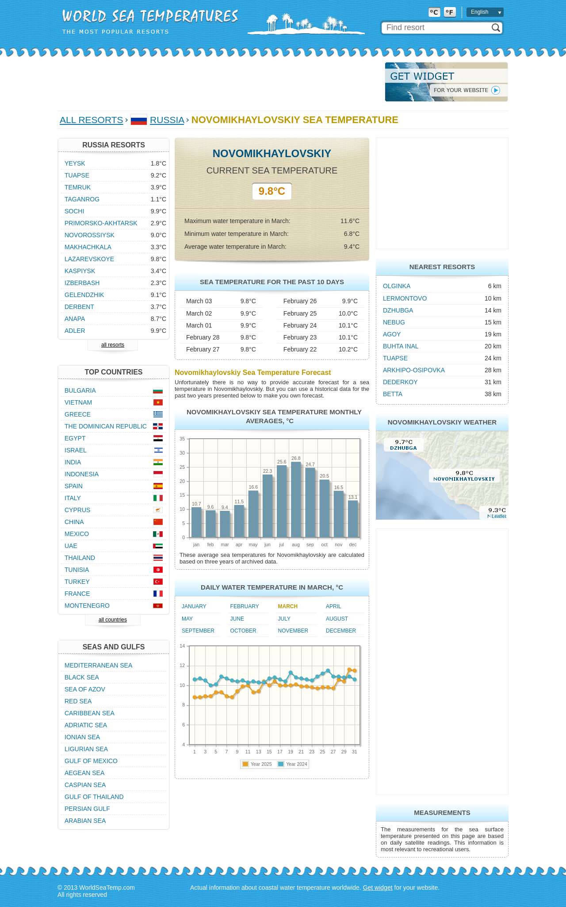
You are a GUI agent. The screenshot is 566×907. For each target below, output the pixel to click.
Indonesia (82, 474)
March (288, 606)
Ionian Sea (82, 737)
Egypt (75, 438)
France (77, 593)
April (333, 606)
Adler (75, 330)
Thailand (80, 557)
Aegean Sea (84, 772)
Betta (392, 394)
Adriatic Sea (86, 725)
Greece (78, 414)
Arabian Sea (85, 820)
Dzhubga (398, 310)
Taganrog (82, 199)
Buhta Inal (401, 346)
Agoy (392, 334)
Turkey (77, 581)
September (198, 631)
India (73, 462)
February (244, 606)
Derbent (79, 306)
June (237, 619)
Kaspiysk (80, 270)
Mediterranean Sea (98, 665)
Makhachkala (88, 247)
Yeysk (75, 163)
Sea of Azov (85, 689)
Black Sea (82, 677)
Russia (167, 120)
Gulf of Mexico (91, 760)
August (337, 619)
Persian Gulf (87, 808)
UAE (71, 545)
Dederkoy (400, 382)
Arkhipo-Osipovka (414, 370)
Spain (74, 486)
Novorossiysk (90, 235)
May (187, 619)
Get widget (378, 887)
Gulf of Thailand (94, 796)
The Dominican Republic (106, 426)
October (243, 631)
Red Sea (78, 701)
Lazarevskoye (89, 258)
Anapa (75, 318)
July (284, 619)
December (341, 631)
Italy (73, 498)
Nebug (394, 322)
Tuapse (395, 358)
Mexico (77, 533)
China (74, 521)
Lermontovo (405, 298)
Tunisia (77, 569)
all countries (113, 620)
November (293, 631)
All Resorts (91, 120)
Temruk (78, 187)
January (194, 606)
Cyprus (77, 509)
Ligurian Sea (86, 749)
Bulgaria (80, 390)
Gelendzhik (84, 294)
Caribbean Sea (90, 713)
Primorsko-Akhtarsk (101, 223)
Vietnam (78, 402)
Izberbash (82, 282)
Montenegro (87, 605)
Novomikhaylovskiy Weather (442, 422)
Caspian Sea (85, 784)
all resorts (112, 345)
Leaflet (499, 516)
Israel (76, 450)
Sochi (74, 211)
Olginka (396, 285)
